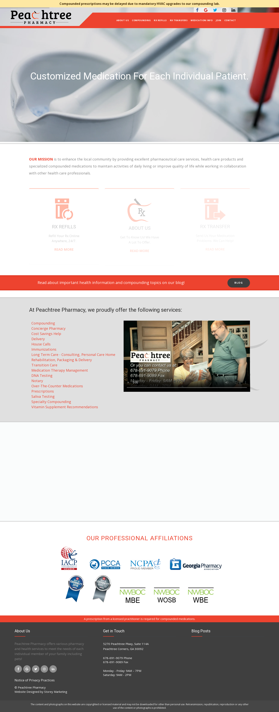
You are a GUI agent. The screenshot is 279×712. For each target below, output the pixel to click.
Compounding (141, 20)
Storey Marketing (55, 692)
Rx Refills (160, 20)
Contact (230, 20)
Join (218, 20)
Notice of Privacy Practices (35, 680)
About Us (122, 20)
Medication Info (202, 20)
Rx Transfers (179, 20)
